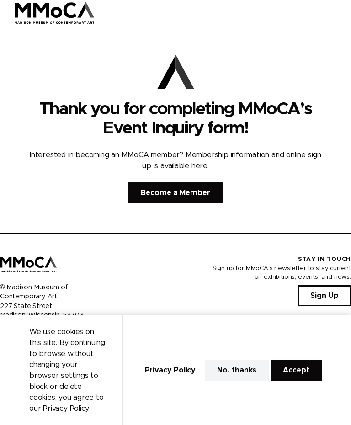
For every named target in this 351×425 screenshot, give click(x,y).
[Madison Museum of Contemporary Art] (55, 13)
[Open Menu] (338, 13)
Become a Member (175, 193)
